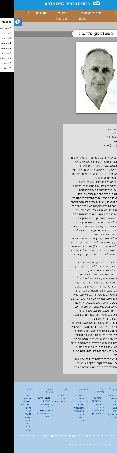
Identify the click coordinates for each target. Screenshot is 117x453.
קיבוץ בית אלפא (78, 13)
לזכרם (68, 18)
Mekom (100, 444)
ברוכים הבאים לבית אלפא (54, 3)
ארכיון (49, 13)
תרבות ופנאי (23, 13)
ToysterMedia (74, 444)
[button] (4, 22)
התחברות (47, 18)
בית (103, 13)
